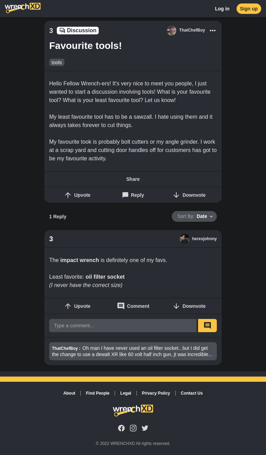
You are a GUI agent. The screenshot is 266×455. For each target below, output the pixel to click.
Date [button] (192, 216)
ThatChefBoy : (66, 348)
